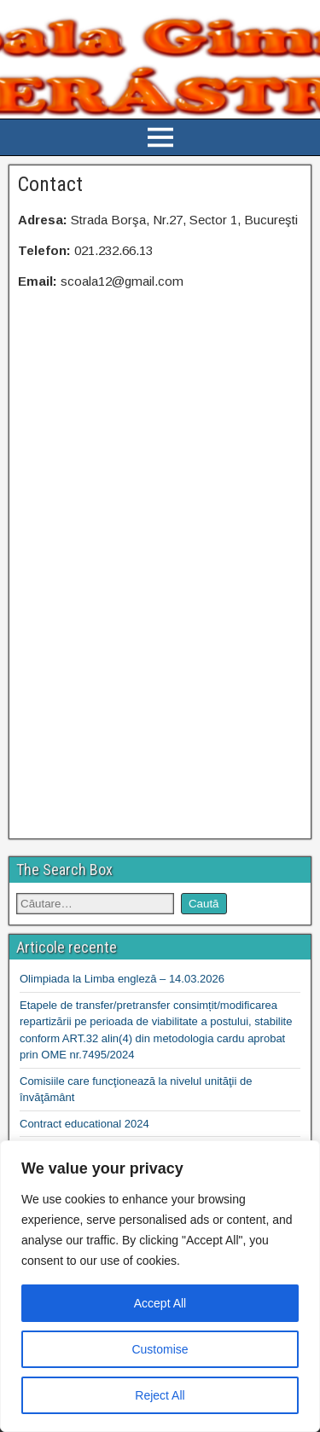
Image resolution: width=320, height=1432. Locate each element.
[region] (160, 1286)
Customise (159, 1349)
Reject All (159, 1395)
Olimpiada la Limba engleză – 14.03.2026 (122, 978)
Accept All (160, 1303)
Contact (50, 184)
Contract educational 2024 (84, 1123)
